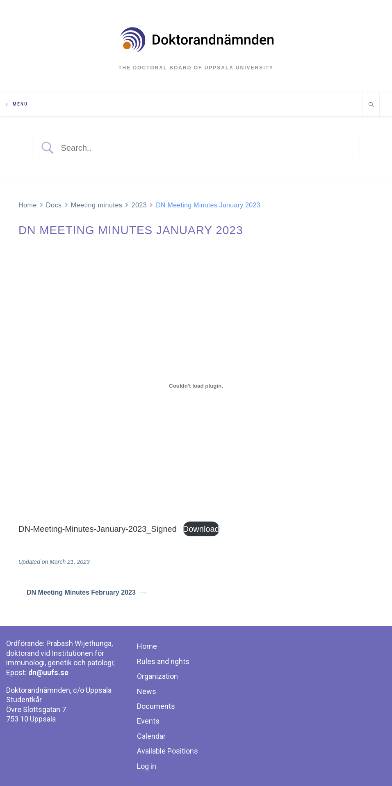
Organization (157, 676)
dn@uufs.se (48, 672)
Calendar (151, 736)
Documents (156, 706)
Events (148, 721)
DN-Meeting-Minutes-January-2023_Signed (97, 528)
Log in (146, 766)
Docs (54, 205)
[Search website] (371, 105)
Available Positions (167, 751)
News (146, 691)
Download (201, 528)
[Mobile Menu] (17, 104)
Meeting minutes (97, 205)
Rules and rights (163, 661)
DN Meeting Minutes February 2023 (86, 592)
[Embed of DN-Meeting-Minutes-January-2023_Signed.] (196, 385)
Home (27, 205)
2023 (139, 205)
